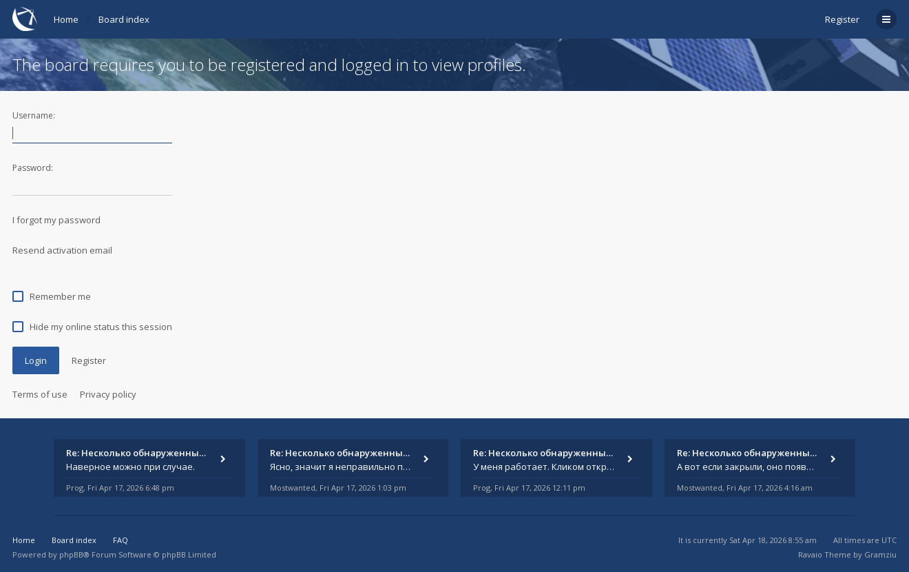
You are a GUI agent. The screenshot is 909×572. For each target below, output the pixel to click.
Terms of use (39, 394)
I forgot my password (56, 220)
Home (66, 19)
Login (36, 360)
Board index (123, 19)
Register (842, 19)
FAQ (120, 540)
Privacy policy (108, 394)
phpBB (71, 554)
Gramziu (880, 554)
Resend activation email (62, 250)
